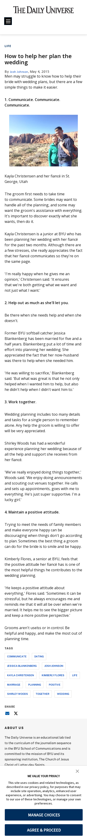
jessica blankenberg (22, 665)
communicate (17, 656)
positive (54, 684)
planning (34, 684)
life (74, 675)
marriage (13, 684)
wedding (63, 693)
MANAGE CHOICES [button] (44, 815)
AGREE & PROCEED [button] (44, 830)
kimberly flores (53, 675)
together (42, 693)
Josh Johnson (20, 71)
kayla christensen (20, 675)
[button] (77, 770)
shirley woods (17, 693)
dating (39, 656)
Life (8, 46)
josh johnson (53, 665)
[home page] (43, 11)
